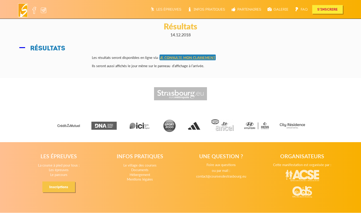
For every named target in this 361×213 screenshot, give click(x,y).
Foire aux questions (221, 164)
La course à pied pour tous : (59, 165)
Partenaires (246, 9)
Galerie (278, 9)
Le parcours (58, 174)
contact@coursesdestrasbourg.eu (221, 176)
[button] (180, 48)
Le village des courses (140, 165)
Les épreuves (165, 9)
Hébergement (140, 174)
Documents (139, 169)
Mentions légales (140, 179)
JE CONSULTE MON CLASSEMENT (187, 57)
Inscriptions (58, 186)
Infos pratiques (206, 9)
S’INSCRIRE (327, 9)
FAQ (301, 9)
